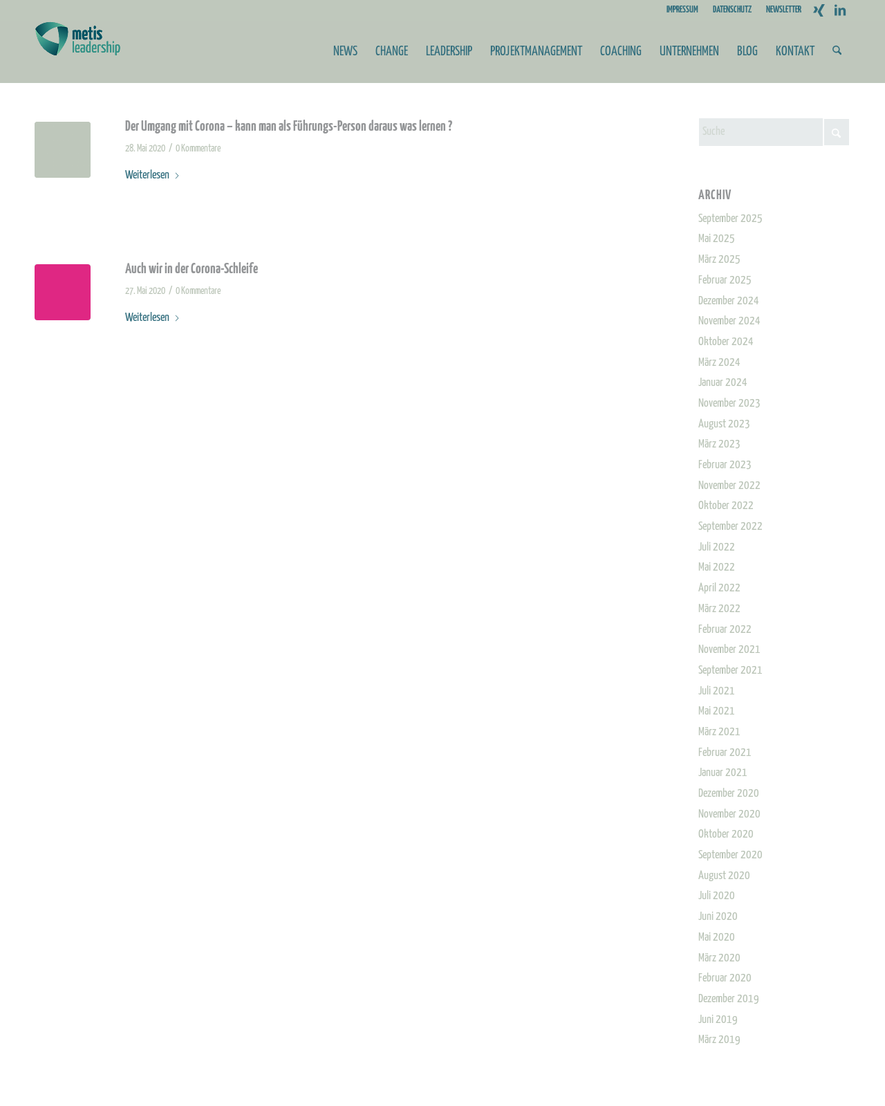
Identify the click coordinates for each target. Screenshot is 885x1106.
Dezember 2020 (728, 794)
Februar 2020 (725, 978)
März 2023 (719, 444)
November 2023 (729, 403)
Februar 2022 (725, 630)
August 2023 (724, 424)
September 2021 (730, 670)
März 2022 (719, 609)
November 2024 (729, 321)
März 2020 (719, 958)
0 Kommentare (198, 149)
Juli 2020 (716, 896)
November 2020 (729, 814)
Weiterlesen (152, 175)
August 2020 (724, 876)
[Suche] (836, 51)
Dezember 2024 (728, 301)
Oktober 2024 (726, 342)
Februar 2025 (725, 280)
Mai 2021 (716, 711)
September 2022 (730, 527)
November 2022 (729, 486)
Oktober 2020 (726, 834)
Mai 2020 (716, 937)
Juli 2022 (716, 547)
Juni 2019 (718, 1020)
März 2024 (719, 363)
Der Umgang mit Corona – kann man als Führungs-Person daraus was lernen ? (288, 126)
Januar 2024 (722, 383)
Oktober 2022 (726, 506)
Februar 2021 (725, 753)
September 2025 (730, 219)
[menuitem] (683, 10)
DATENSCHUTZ (732, 10)
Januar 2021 (722, 773)
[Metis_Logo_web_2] (78, 51)
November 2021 (729, 650)
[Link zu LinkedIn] (840, 10)
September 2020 (730, 855)
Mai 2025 (716, 239)
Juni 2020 (718, 917)
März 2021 (719, 732)
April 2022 (719, 588)
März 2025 (719, 260)
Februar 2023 (725, 465)
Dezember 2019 (728, 999)
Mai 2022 (716, 567)
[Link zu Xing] (819, 10)
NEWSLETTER (783, 10)
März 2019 (719, 1040)
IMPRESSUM (682, 10)
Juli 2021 (716, 691)
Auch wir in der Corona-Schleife (191, 269)
